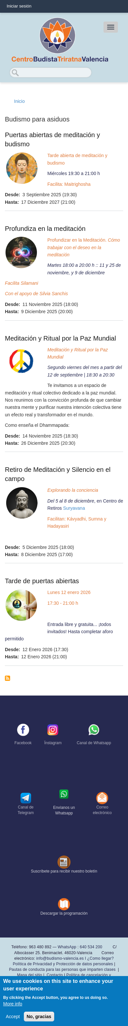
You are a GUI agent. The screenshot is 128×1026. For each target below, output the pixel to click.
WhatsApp (67, 947)
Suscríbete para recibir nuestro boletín (64, 871)
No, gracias (39, 1016)
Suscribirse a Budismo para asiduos (7, 678)
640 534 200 (90, 947)
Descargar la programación (64, 913)
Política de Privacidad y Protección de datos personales (63, 964)
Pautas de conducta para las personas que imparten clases (62, 969)
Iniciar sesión (19, 6)
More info (12, 1003)
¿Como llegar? (100, 958)
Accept (13, 1016)
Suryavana (74, 508)
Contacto (55, 975)
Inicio (19, 101)
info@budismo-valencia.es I (61, 958)
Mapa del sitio (29, 975)
